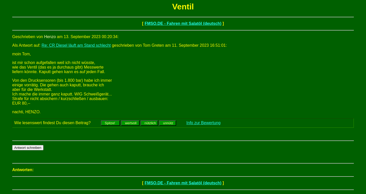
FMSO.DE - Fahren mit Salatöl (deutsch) (183, 23)
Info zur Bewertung (203, 123)
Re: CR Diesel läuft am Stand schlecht (76, 45)
